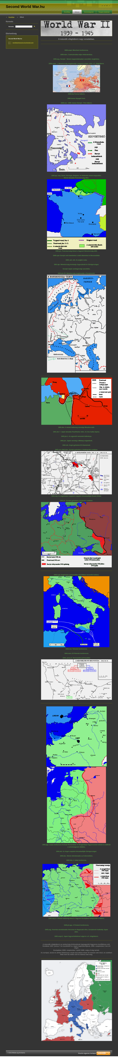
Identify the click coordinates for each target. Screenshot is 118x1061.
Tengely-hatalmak (104, 12)
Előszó (77, 12)
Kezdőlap (67, 12)
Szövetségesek (89, 12)
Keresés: (11, 26)
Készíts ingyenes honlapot (87, 1053)
